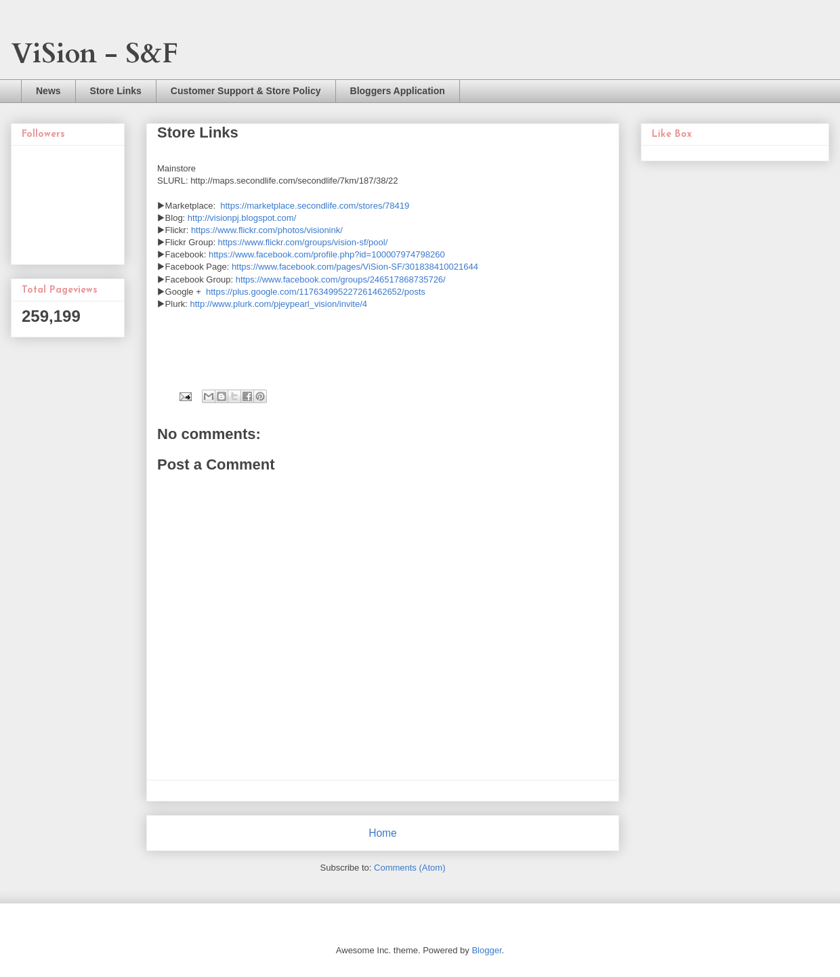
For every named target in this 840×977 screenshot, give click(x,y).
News (48, 90)
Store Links (116, 90)
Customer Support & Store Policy (246, 90)
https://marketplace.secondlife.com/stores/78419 (314, 206)
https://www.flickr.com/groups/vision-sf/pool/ (303, 242)
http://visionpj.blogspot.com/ (242, 218)
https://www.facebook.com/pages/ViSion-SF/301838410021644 (355, 267)
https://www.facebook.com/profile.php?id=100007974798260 (327, 254)
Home (383, 833)
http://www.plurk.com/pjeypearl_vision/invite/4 (278, 304)
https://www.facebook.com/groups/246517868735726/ (341, 279)
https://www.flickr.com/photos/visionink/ (267, 230)
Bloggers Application (397, 90)
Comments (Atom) (409, 867)
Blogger (486, 950)
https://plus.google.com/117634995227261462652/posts (315, 292)
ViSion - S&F (94, 53)
